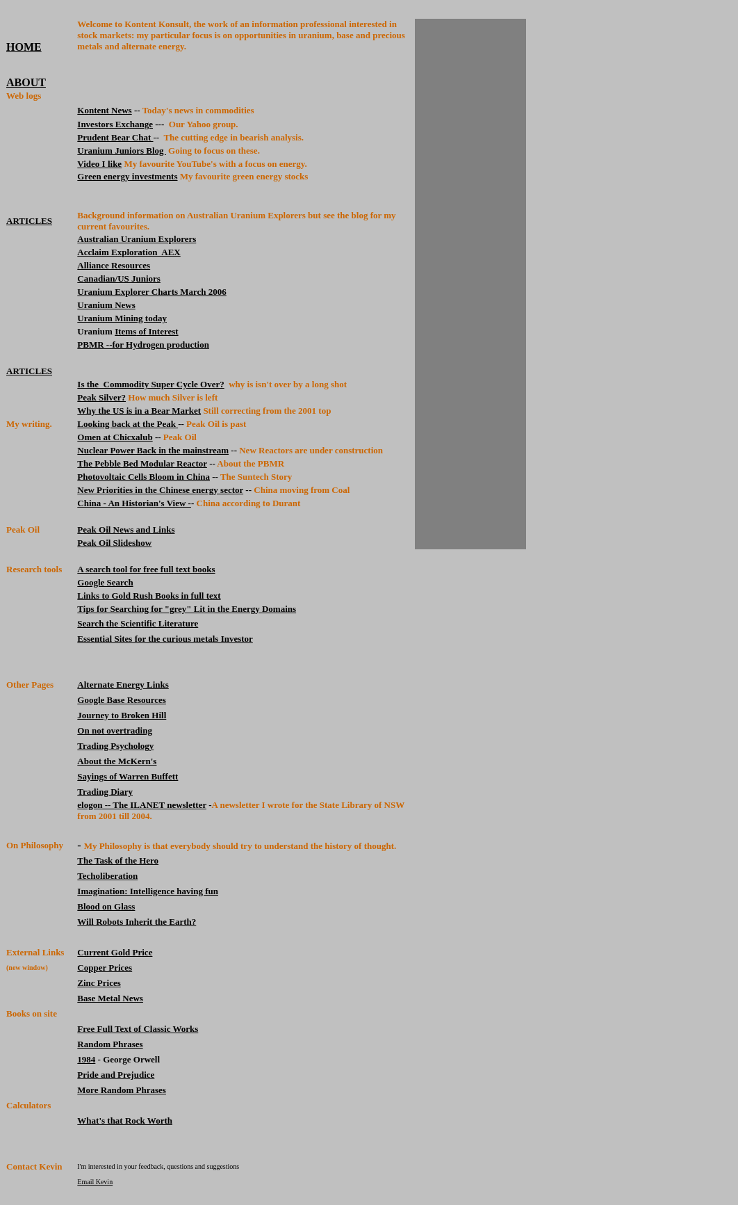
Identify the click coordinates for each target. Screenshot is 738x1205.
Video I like (99, 164)
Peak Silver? (101, 397)
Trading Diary (105, 791)
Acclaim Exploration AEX (128, 252)
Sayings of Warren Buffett (127, 776)
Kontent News (104, 110)
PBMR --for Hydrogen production (143, 344)
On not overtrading (114, 730)
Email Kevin (95, 1182)
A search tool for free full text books (146, 569)
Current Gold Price (114, 952)
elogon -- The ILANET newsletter (141, 805)
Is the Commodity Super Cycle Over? (150, 384)
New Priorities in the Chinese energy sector (160, 490)
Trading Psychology (115, 746)
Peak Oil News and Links (125, 529)
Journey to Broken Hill (121, 715)
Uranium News (106, 305)
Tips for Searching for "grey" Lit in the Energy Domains (186, 609)
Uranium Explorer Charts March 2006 (152, 291)
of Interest (157, 331)
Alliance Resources (113, 265)
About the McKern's (116, 761)
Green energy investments (127, 176)
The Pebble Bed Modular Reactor (142, 463)
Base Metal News (110, 998)
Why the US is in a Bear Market (139, 410)
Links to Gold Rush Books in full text (148, 595)
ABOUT (26, 82)
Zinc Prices (98, 983)
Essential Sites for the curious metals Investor (165, 638)
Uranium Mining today (122, 318)
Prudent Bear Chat (115, 137)
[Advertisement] (470, 284)
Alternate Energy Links (122, 684)
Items (125, 331)
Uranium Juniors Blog (121, 150)
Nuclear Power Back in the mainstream (153, 450)
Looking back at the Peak (127, 424)
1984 (86, 1059)
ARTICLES (29, 221)
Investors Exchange (115, 124)
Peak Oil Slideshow (114, 542)
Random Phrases (109, 1044)
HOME (24, 47)
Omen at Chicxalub (114, 437)
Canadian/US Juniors (119, 278)
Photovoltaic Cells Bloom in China (143, 476)
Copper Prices (104, 967)
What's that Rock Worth (124, 1120)
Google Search (105, 582)
